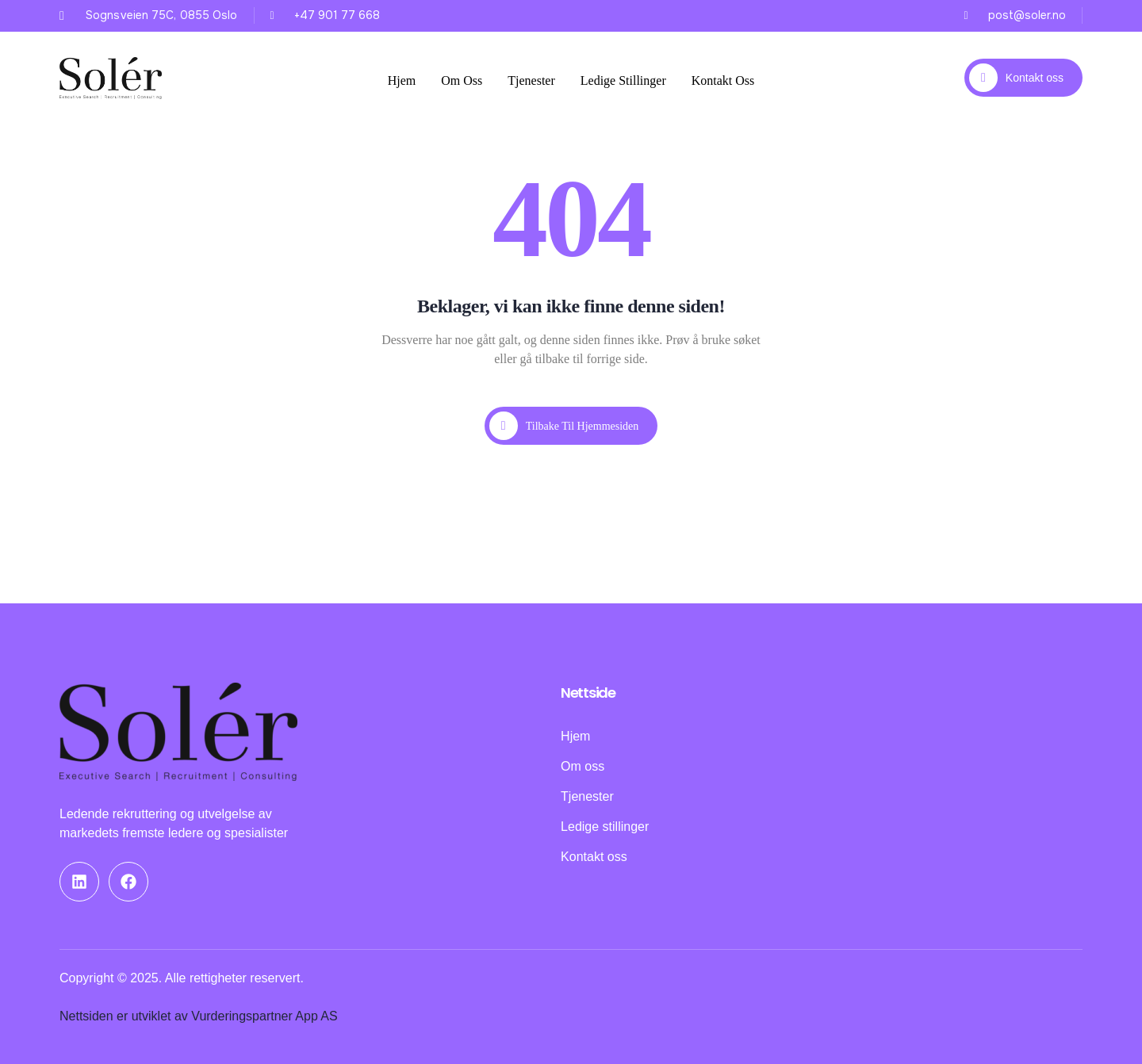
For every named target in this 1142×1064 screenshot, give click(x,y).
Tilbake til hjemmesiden (564, 425)
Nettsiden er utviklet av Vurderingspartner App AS (198, 1016)
